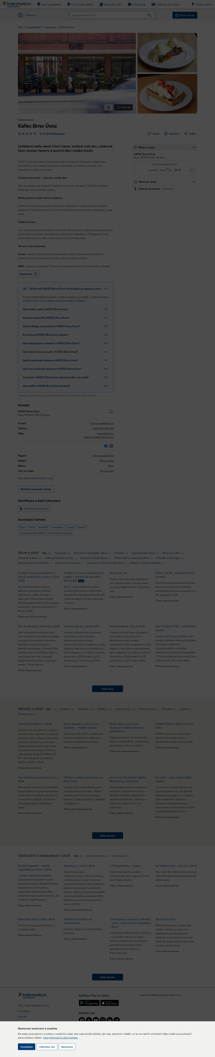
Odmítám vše (47, 1046)
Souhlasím (26, 1046)
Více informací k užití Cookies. (60, 1037)
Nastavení (67, 1046)
